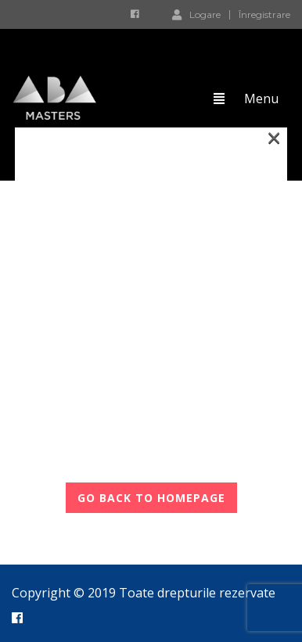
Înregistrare (264, 15)
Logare (196, 14)
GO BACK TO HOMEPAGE (151, 497)
